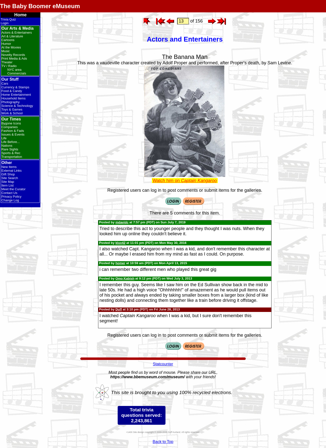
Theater (7, 62)
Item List (7, 185)
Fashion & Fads (12, 131)
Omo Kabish (125, 278)
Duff (118, 309)
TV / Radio (9, 66)
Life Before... (10, 142)
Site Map (7, 182)
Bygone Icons (11, 123)
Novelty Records (13, 55)
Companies (9, 127)
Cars (4, 83)
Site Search (9, 178)
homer (120, 263)
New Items (9, 167)
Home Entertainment (16, 94)
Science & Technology (17, 106)
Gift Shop (8, 174)
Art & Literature (12, 36)
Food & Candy (11, 91)
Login (5, 23)
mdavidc (122, 222)
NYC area (14, 69)
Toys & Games (12, 109)
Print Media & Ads (14, 58)
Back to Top (163, 442)
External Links (11, 170)
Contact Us (9, 193)
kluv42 (120, 243)
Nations (6, 145)
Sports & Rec (11, 153)
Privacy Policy (11, 196)
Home (20, 14)
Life (4, 138)
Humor (6, 44)
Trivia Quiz (8, 19)
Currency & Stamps (15, 87)
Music (5, 51)
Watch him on (185, 180)
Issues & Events (13, 134)
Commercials (16, 73)
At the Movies (11, 47)
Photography (10, 102)
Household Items (13, 98)
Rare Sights (9, 149)
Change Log (10, 200)
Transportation (11, 157)
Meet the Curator (13, 189)
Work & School (12, 113)
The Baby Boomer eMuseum (40, 6)
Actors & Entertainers (16, 32)
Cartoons (8, 40)
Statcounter (163, 364)
